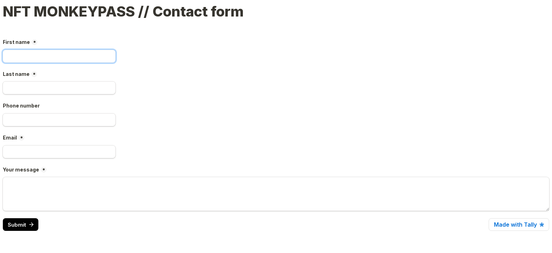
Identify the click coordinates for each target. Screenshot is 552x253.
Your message (21, 170)
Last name (16, 74)
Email (10, 138)
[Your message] (276, 194)
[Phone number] (59, 119)
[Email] (59, 151)
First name (16, 42)
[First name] (59, 56)
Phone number (21, 106)
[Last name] (59, 88)
